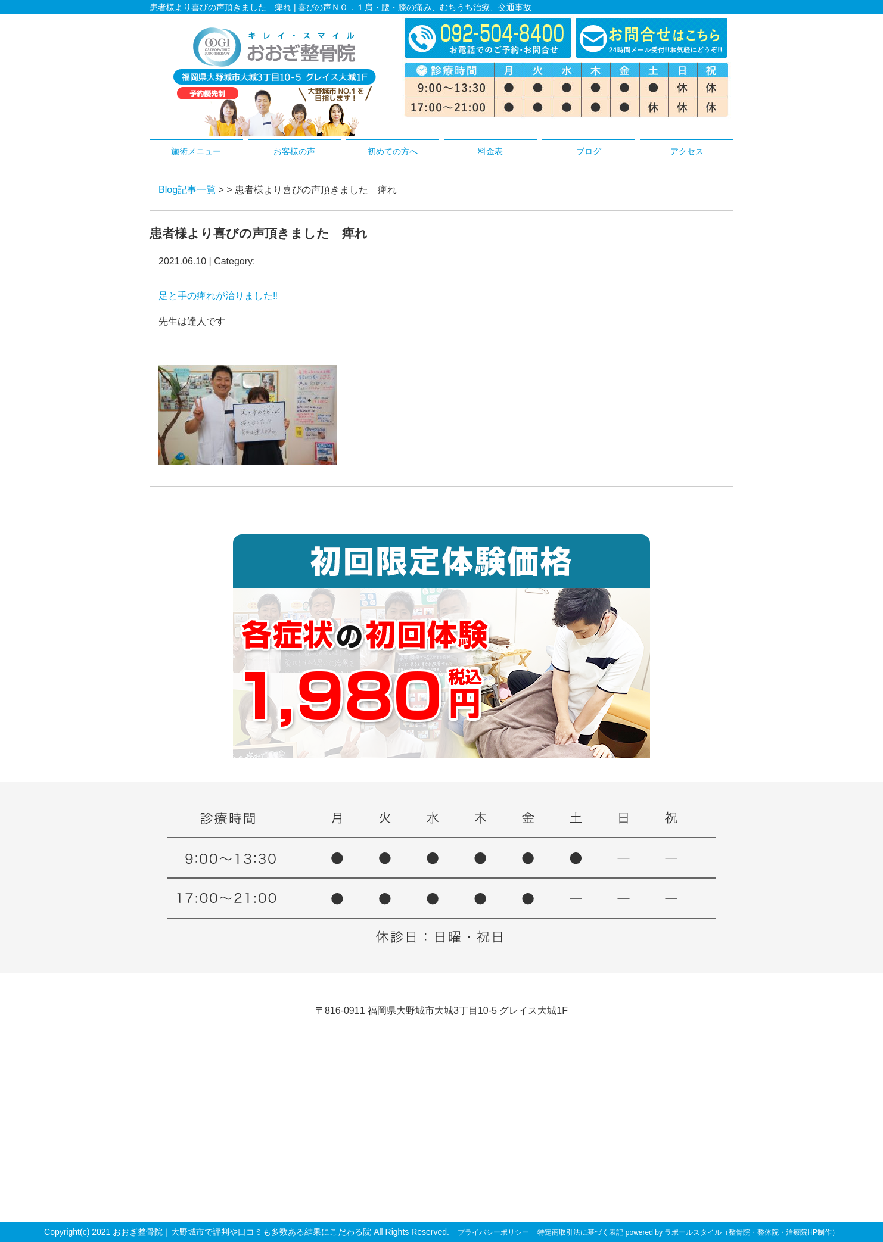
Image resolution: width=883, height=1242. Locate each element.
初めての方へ (393, 151)
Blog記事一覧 (187, 190)
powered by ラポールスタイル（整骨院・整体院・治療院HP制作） (732, 1232)
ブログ (588, 151)
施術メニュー (196, 151)
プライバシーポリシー (493, 1232)
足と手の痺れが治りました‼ (218, 296)
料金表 (490, 151)
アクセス (687, 151)
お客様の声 (294, 151)
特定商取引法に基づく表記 (580, 1232)
